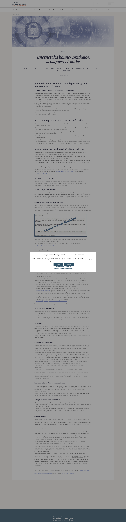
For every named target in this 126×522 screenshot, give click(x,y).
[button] (69, 264)
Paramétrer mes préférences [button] (63, 266)
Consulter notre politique (63, 268)
